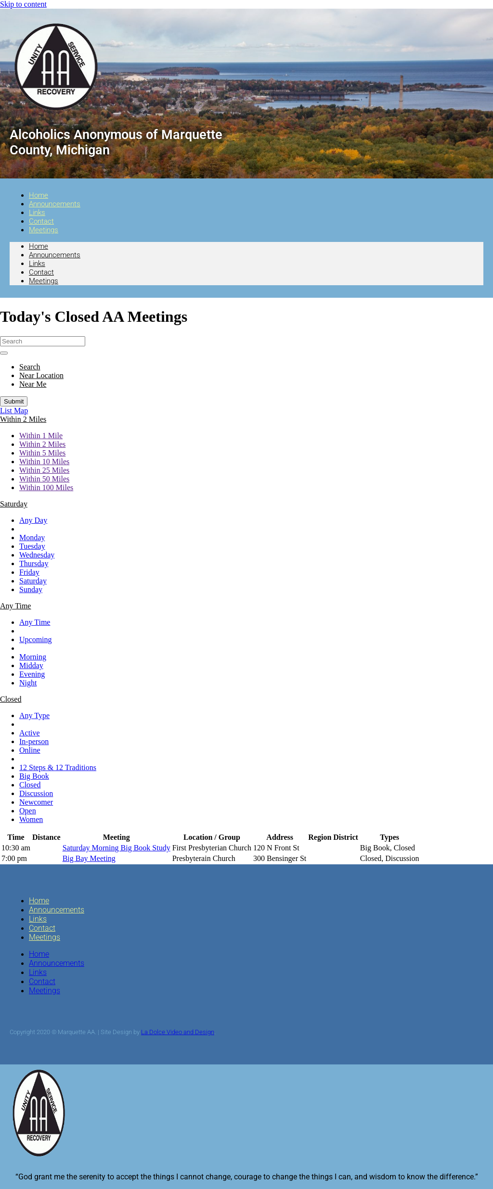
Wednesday (36, 555)
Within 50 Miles (44, 479)
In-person (34, 741)
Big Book (34, 776)
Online (29, 750)
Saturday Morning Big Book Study (116, 848)
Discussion (36, 793)
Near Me (32, 384)
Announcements (54, 204)
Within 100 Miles (46, 487)
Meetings (43, 230)
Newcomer (36, 802)
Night (28, 683)
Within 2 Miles (42, 444)
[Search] (42, 341)
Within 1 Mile (41, 435)
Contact (41, 272)
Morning (32, 657)
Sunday (30, 589)
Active (29, 733)
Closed (29, 785)
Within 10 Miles (44, 461)
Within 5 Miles (42, 453)
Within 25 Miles (44, 470)
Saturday (33, 581)
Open (27, 811)
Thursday (33, 563)
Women (31, 819)
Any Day (33, 520)
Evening (32, 674)
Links (37, 263)
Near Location (41, 375)
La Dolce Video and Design (177, 1032)
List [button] (7, 410)
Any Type (34, 715)
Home (38, 246)
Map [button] (21, 410)
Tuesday (32, 546)
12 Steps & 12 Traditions (57, 767)
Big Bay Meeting (89, 858)
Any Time (34, 622)
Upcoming (35, 639)
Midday (31, 665)
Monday (32, 537)
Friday (29, 572)
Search (29, 367)
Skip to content (23, 4)
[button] (23, 419)
